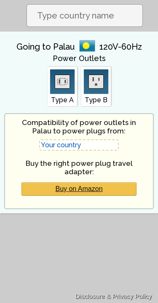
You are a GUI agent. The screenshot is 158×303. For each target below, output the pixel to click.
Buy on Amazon (78, 188)
